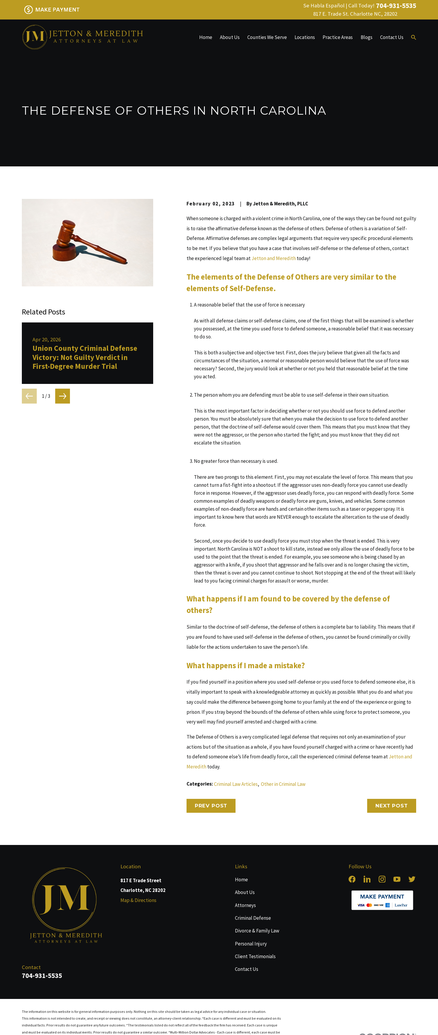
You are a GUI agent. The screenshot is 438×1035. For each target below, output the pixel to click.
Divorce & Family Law (257, 930)
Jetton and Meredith (273, 258)
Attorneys (245, 905)
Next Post (391, 806)
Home (241, 879)
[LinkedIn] (367, 879)
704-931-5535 (396, 5)
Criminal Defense (253, 918)
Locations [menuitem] (305, 37)
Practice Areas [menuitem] (338, 37)
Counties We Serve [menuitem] (267, 37)
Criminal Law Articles (236, 784)
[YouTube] (397, 879)
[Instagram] (382, 879)
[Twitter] (412, 879)
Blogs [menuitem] (366, 37)
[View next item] (62, 396)
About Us (245, 892)
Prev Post (211, 806)
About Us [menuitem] (230, 37)
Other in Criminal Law (283, 784)
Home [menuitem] (205, 37)
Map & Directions (138, 900)
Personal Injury (251, 943)
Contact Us (246, 969)
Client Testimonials (255, 956)
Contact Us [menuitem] (391, 37)
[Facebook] (352, 879)
